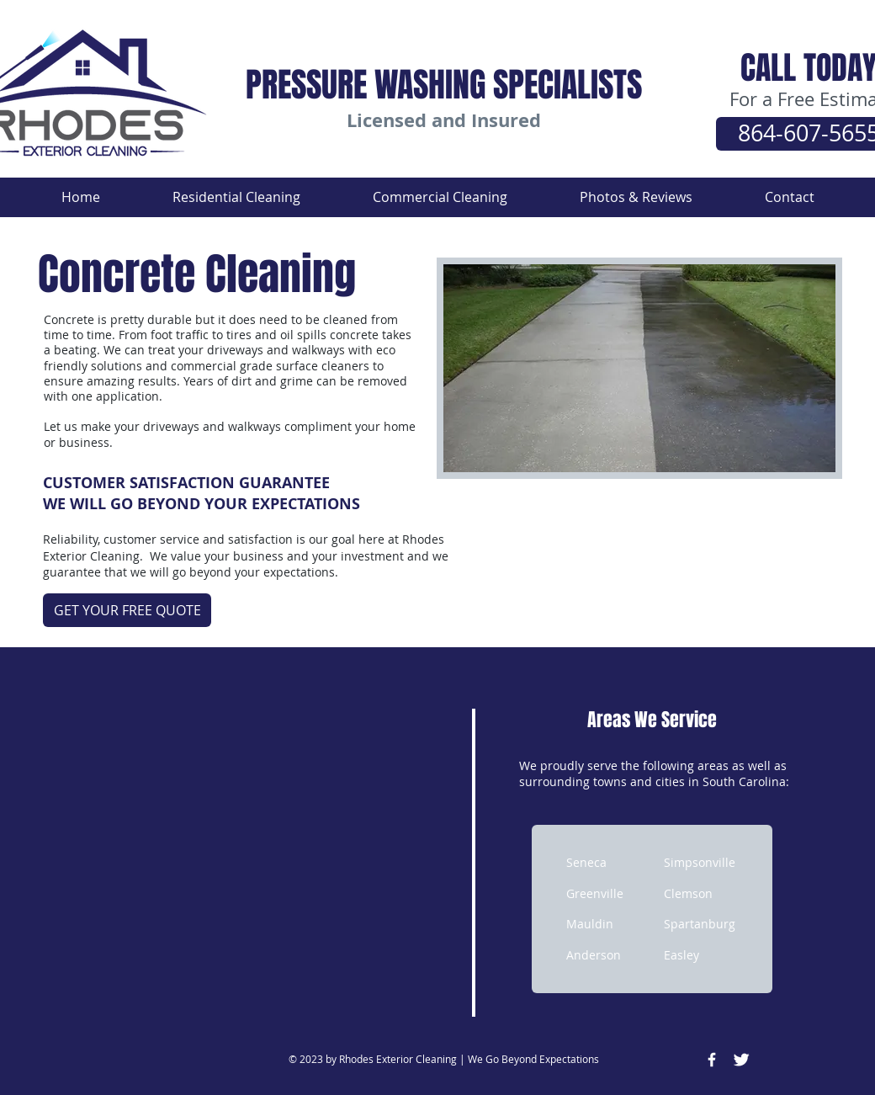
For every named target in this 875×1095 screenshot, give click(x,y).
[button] (236, 197)
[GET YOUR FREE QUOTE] (127, 610)
